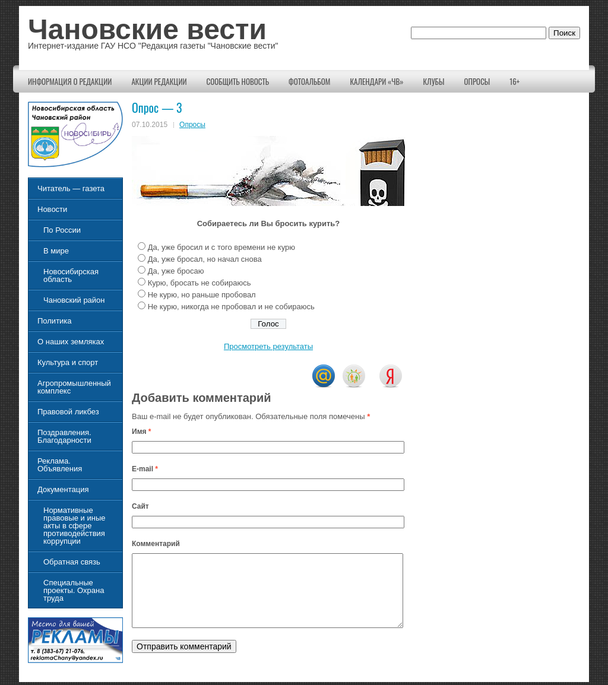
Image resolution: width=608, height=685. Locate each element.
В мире (56, 250)
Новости (52, 209)
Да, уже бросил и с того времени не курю (221, 247)
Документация (63, 489)
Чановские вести (147, 29)
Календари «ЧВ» (376, 81)
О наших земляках (70, 341)
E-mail (145, 469)
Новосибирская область (71, 275)
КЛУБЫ (434, 81)
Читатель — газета (70, 188)
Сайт (140, 506)
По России (62, 230)
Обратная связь (71, 561)
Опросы (477, 81)
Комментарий (156, 544)
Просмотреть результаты (268, 346)
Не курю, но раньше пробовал (202, 294)
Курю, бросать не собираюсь (199, 282)
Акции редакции (158, 81)
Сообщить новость (238, 81)
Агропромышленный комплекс (74, 387)
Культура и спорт (67, 362)
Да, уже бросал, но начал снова (205, 259)
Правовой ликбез (68, 411)
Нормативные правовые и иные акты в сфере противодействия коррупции (74, 526)
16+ (514, 81)
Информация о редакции (70, 81)
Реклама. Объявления (59, 464)
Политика (54, 320)
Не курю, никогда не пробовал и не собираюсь (231, 306)
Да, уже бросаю (176, 271)
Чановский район (74, 300)
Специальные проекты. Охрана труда (73, 590)
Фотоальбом (309, 81)
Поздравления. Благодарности (64, 436)
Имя (141, 431)
